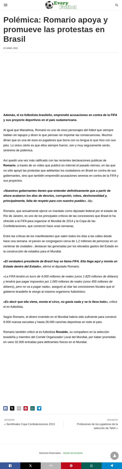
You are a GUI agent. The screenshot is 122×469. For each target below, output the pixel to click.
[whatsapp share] (32, 408)
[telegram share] (39, 408)
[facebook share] (5, 408)
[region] (61, 83)
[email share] (19, 408)
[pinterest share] (26, 408)
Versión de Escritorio (73, 453)
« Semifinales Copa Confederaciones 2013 (29, 424)
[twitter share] (12, 408)
